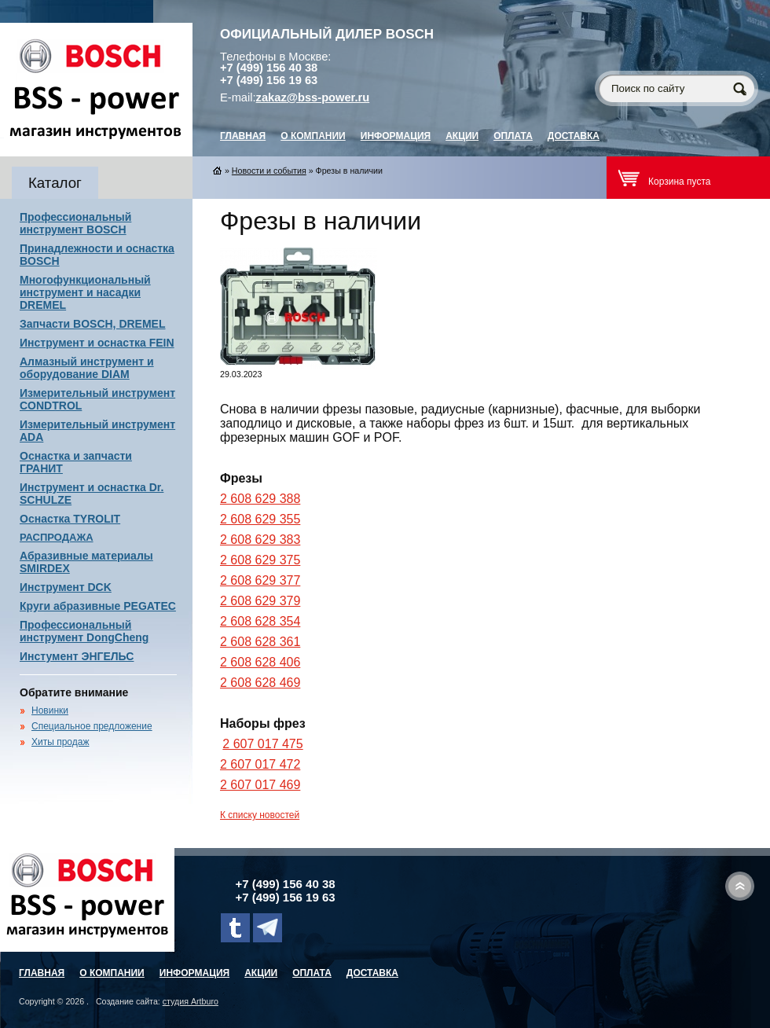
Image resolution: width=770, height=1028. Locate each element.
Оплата (513, 135)
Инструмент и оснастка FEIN (97, 342)
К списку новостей (259, 815)
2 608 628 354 (260, 621)
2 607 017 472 (260, 764)
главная (243, 135)
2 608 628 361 (260, 641)
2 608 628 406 (260, 662)
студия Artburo (190, 1001)
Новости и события (269, 170)
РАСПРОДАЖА (57, 537)
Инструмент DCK (66, 587)
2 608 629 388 (260, 498)
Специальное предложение (91, 726)
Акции (462, 135)
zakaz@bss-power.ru (313, 97)
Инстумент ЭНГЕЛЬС (77, 656)
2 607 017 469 (260, 784)
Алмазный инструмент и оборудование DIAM (87, 367)
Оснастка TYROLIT (70, 518)
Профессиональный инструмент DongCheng (84, 631)
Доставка (574, 135)
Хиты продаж (60, 741)
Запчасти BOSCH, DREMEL (93, 324)
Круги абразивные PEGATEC (98, 606)
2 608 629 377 (260, 580)
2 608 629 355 (260, 519)
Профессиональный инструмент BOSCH (75, 223)
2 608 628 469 (260, 682)
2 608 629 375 (260, 560)
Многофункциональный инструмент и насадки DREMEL (85, 292)
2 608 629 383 (260, 539)
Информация (396, 135)
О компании (313, 135)
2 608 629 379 (260, 601)
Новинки (49, 710)
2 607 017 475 (262, 744)
